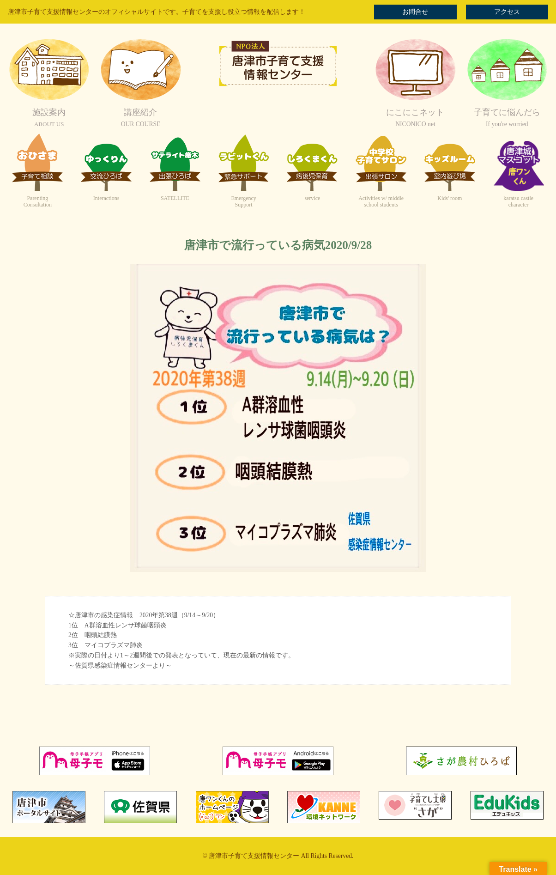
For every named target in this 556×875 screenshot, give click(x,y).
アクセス (507, 11)
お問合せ (415, 11)
